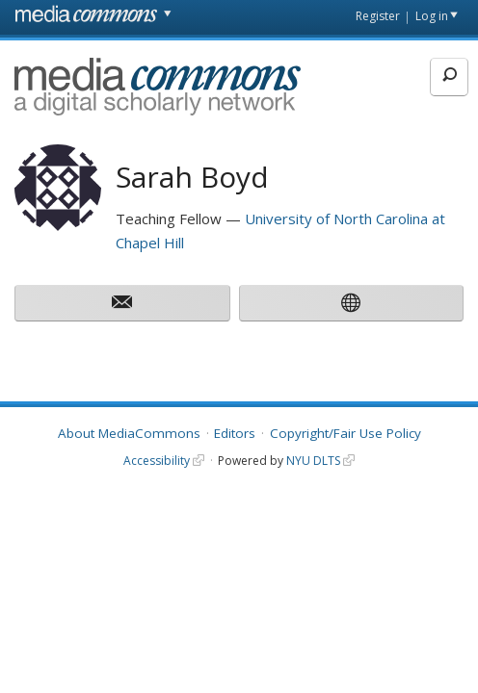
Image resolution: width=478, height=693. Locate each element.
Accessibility (156, 460)
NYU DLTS (313, 460)
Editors (234, 433)
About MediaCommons (129, 433)
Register (378, 16)
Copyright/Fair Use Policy (345, 433)
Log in (431, 16)
